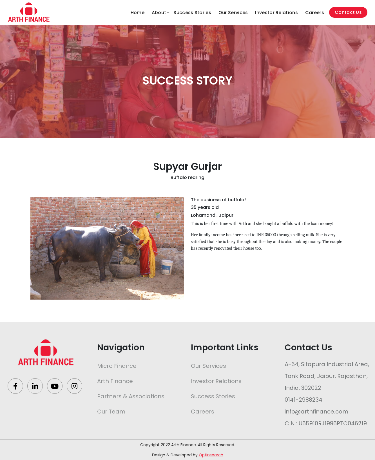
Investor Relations (276, 12)
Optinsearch (211, 455)
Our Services (233, 12)
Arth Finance (115, 381)
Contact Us (348, 12)
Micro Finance (117, 366)
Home (137, 12)
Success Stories (192, 12)
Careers (314, 12)
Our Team (111, 411)
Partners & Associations (130, 396)
